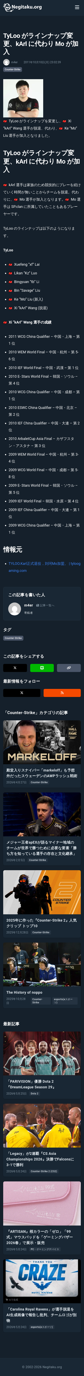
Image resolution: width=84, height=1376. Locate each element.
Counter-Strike (12, 69)
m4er (28, 605)
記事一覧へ (45, 605)
